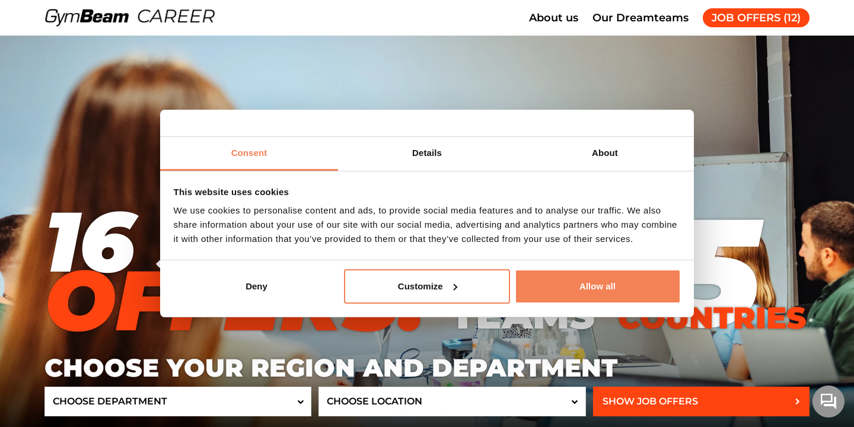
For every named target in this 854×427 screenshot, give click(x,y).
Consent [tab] (249, 153)
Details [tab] (427, 153)
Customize (427, 286)
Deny (256, 286)
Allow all (597, 286)
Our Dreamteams (640, 17)
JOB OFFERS (756, 17)
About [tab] (605, 153)
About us (553, 17)
